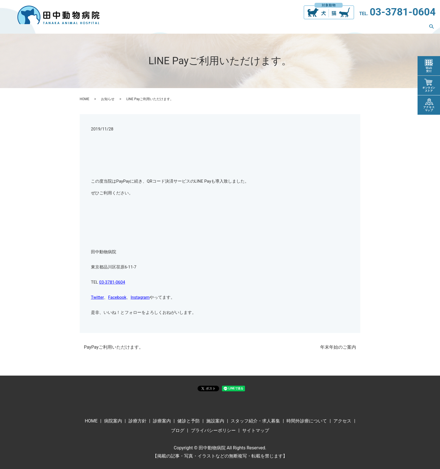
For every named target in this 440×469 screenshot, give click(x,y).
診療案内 (194, 27)
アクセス (387, 27)
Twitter (97, 297)
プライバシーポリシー (213, 430)
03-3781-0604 (403, 12)
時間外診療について (348, 27)
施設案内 (252, 27)
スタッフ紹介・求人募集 (294, 27)
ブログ (411, 27)
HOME (84, 99)
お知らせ (107, 99)
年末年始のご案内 (338, 347)
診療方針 (167, 27)
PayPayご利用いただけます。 (113, 347)
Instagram (140, 297)
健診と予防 (223, 27)
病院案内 (140, 27)
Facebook (117, 297)
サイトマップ (255, 430)
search (431, 27)
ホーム (115, 27)
